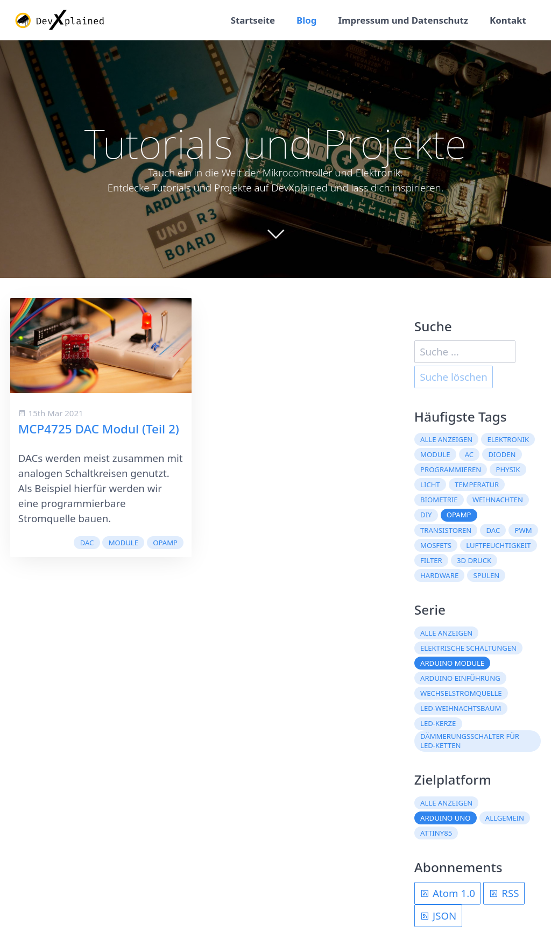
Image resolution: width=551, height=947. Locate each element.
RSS (504, 893)
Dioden (501, 454)
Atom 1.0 (447, 893)
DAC (87, 542)
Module (123, 542)
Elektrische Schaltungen (468, 648)
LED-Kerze (438, 723)
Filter (431, 560)
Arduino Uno (445, 818)
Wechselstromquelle (461, 693)
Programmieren (450, 469)
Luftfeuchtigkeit (498, 545)
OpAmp (165, 542)
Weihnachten (497, 499)
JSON (438, 915)
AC (469, 454)
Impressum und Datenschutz (403, 20)
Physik (508, 469)
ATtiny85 (436, 833)
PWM (523, 530)
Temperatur (477, 484)
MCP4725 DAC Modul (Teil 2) (98, 429)
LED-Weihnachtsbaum (460, 708)
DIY (426, 514)
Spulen (486, 575)
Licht (430, 484)
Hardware (439, 575)
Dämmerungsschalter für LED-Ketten (469, 740)
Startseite (253, 20)
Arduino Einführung (460, 678)
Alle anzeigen (446, 439)
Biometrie (438, 499)
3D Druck (474, 560)
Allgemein (504, 818)
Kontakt (508, 20)
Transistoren (445, 530)
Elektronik (508, 439)
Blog (306, 20)
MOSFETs (435, 545)
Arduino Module (452, 663)
